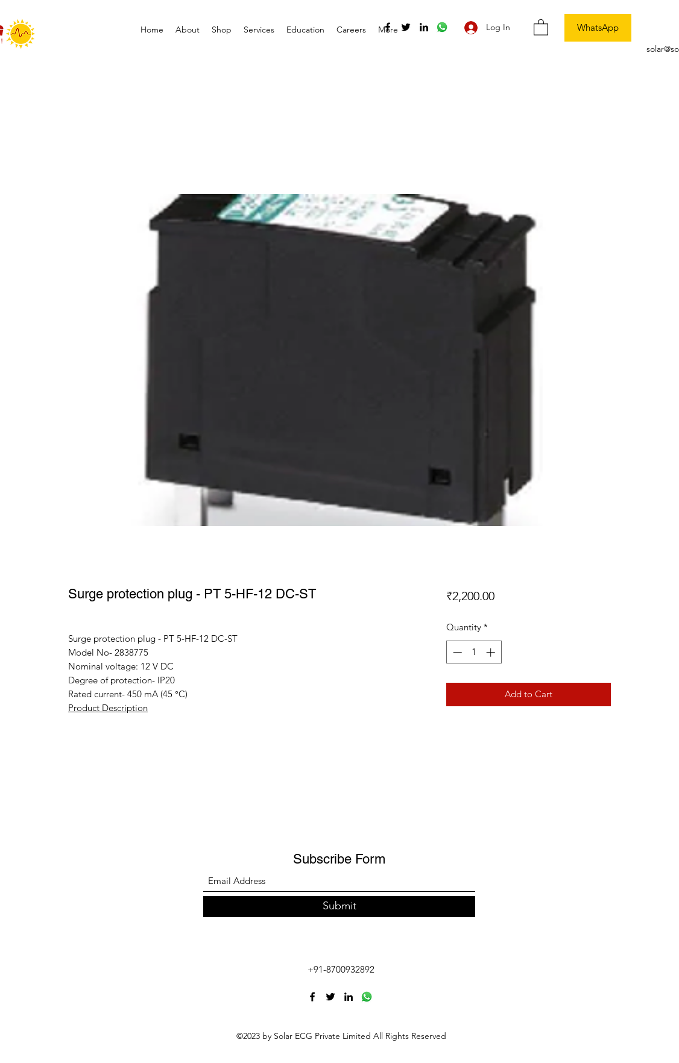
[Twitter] (406, 27)
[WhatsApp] (597, 28)
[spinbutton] (474, 652)
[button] (541, 27)
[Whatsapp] (442, 27)
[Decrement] (456, 652)
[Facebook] (388, 27)
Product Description (108, 707)
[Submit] (339, 906)
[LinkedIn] (424, 27)
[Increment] (492, 652)
